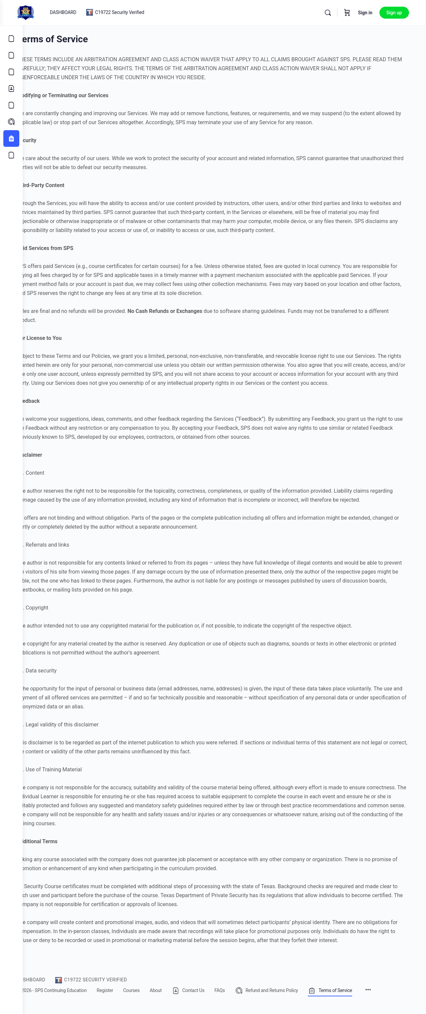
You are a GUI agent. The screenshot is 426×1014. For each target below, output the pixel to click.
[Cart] (350, 12)
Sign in (369, 12)
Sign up (398, 12)
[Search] (331, 13)
